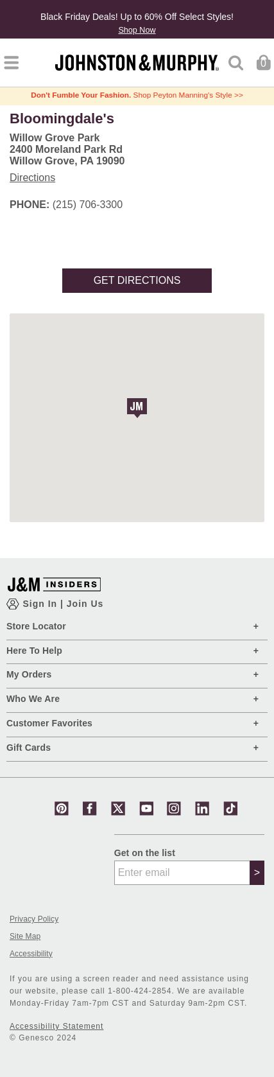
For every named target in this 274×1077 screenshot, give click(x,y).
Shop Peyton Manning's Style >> (137, 95)
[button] (137, 408)
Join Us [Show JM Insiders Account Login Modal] (85, 604)
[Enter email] (182, 873)
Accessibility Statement (56, 1026)
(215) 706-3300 (88, 204)
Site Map (25, 936)
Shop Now (136, 30)
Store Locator (36, 626)
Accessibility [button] (31, 954)
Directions (32, 177)
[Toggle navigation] (11, 62)
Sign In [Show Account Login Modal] (41, 604)
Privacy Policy (34, 919)
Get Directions (137, 280)
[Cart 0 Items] (263, 62)
